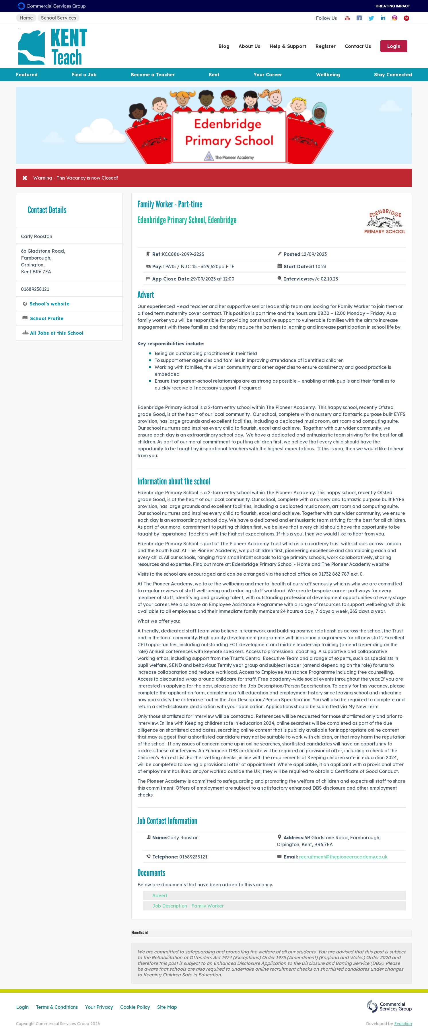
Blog (224, 46)
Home (26, 18)
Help (288, 46)
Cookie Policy (135, 1007)
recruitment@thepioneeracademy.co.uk (343, 857)
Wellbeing (328, 74)
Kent (214, 74)
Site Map (167, 1007)
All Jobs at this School (56, 333)
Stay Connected (393, 74)
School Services (58, 18)
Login (393, 46)
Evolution (403, 1023)
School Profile (46, 318)
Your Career (268, 74)
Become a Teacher (153, 74)
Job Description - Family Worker (188, 906)
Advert (160, 895)
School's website (49, 304)
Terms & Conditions (57, 1007)
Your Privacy (99, 1007)
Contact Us (358, 46)
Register (326, 46)
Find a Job (84, 74)
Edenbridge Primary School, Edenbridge (186, 220)
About (249, 46)
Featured (27, 74)
